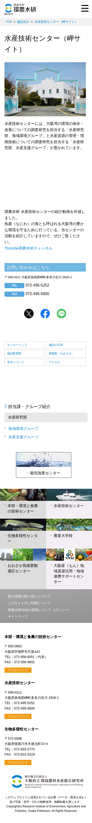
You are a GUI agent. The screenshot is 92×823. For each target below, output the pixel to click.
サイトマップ (18, 616)
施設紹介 (23, 22)
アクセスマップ (18, 670)
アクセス (54, 362)
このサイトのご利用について (29, 603)
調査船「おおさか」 (61, 353)
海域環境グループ (23, 429)
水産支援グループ (23, 437)
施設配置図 (14, 353)
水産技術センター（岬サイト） (56, 22)
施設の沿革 (56, 345)
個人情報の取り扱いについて (29, 596)
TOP (9, 22)
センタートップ (17, 345)
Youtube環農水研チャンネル (28, 248)
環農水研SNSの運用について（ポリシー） (39, 610)
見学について (15, 362)
